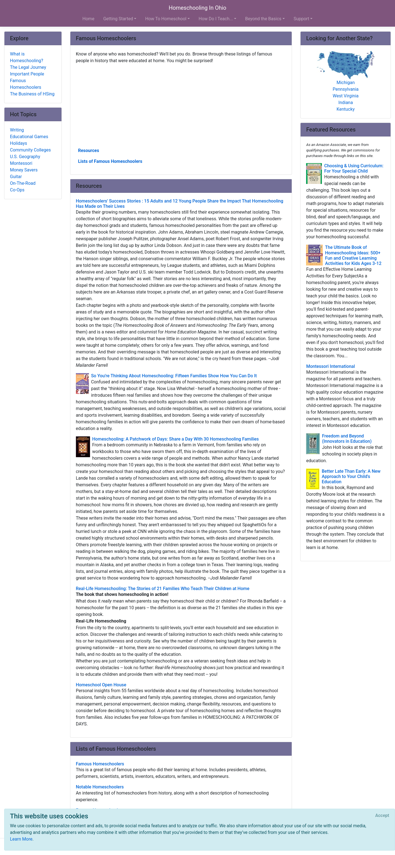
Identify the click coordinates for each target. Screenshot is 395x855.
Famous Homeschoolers (25, 84)
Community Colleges (30, 150)
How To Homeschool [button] (165, 18)
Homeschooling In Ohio (197, 7)
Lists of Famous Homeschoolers (110, 161)
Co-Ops (17, 190)
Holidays (18, 143)
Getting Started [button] (118, 18)
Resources (88, 150)
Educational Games (29, 136)
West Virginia (346, 95)
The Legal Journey (28, 67)
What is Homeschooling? (26, 57)
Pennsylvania (346, 89)
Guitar (16, 176)
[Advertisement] (181, 105)
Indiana (345, 102)
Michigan (346, 82)
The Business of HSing (32, 94)
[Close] (382, 815)
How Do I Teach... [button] (216, 18)
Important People (27, 74)
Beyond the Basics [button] (263, 18)
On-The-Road (22, 183)
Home (88, 18)
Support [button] (301, 18)
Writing (17, 130)
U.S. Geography (25, 156)
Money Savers (24, 170)
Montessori (21, 163)
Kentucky (346, 109)
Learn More (21, 839)
